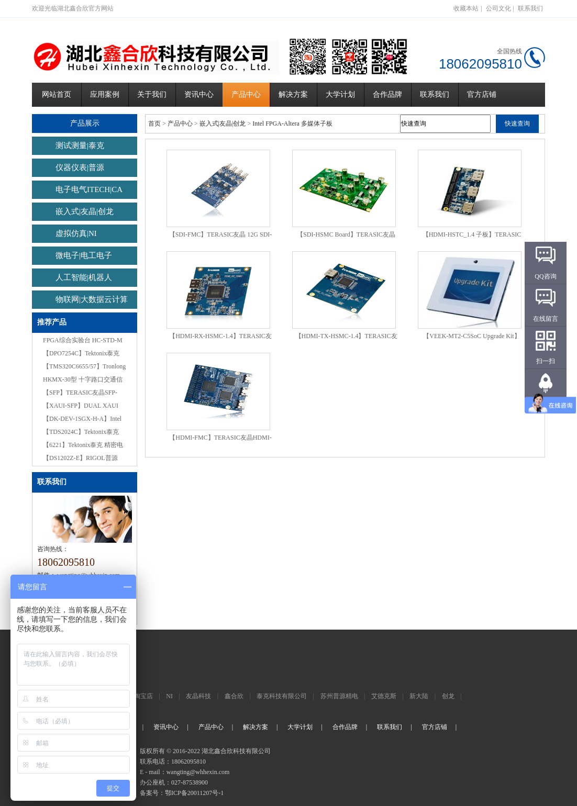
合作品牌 (387, 94)
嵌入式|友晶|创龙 (85, 211)
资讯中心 (199, 94)
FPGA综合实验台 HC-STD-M (83, 340)
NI (169, 696)
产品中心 (246, 94)
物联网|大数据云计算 (92, 299)
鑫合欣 (234, 696)
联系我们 (530, 8)
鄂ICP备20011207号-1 (194, 793)
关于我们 (152, 94)
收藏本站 (466, 8)
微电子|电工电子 (84, 255)
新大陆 (418, 696)
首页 (154, 123)
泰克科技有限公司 (282, 696)
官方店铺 (481, 94)
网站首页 (56, 94)
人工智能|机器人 (84, 277)
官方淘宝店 (137, 696)
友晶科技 (198, 696)
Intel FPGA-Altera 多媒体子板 (292, 123)
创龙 (448, 696)
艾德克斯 (383, 696)
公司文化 (498, 8)
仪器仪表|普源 (80, 167)
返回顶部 (545, 403)
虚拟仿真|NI (76, 233)
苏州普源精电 (339, 696)
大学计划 (340, 94)
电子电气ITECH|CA (89, 189)
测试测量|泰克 (80, 145)
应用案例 (104, 94)
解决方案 (293, 94)
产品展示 (84, 123)
